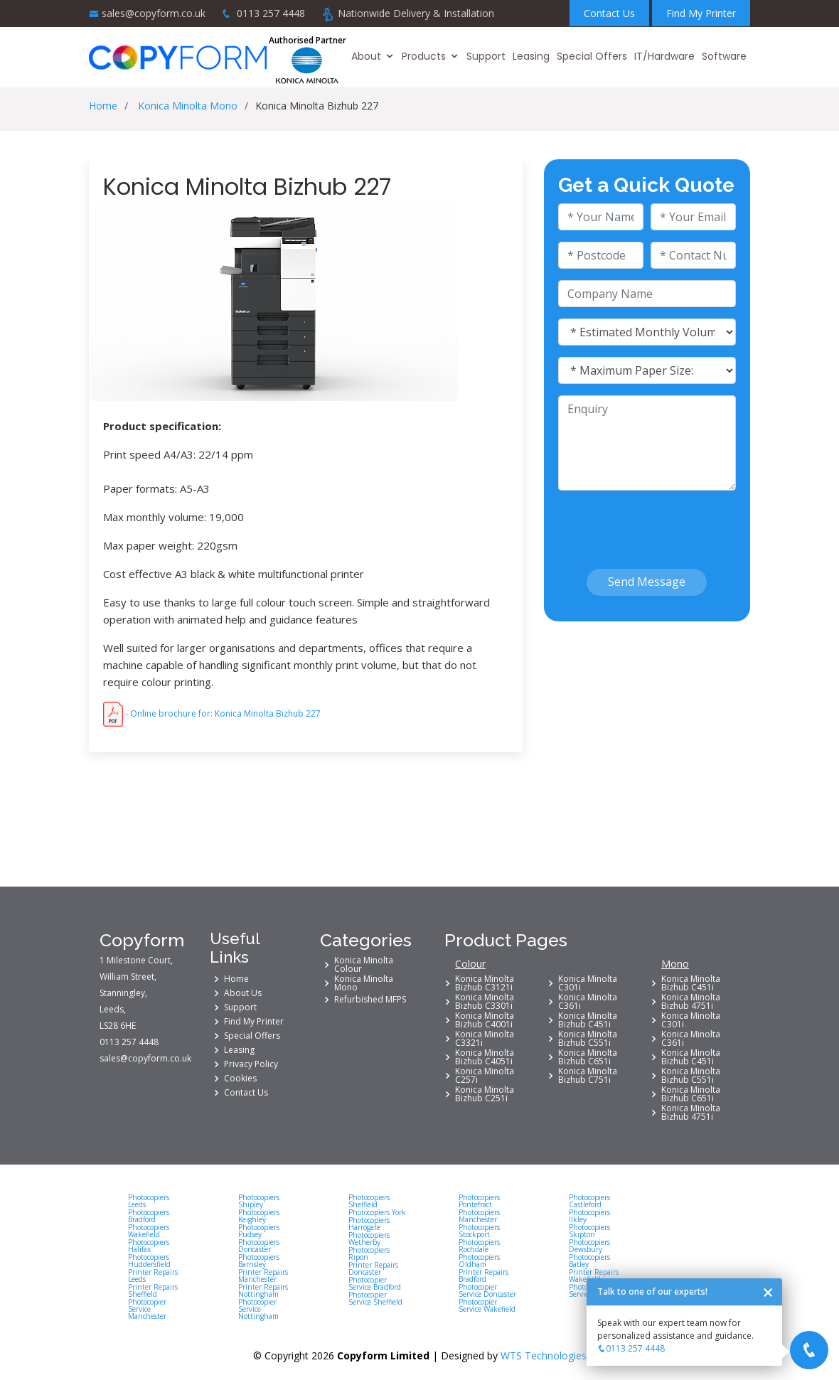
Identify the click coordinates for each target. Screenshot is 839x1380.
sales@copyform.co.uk (153, 13)
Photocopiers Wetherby (369, 1238)
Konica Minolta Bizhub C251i (484, 1094)
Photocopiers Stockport (479, 1230)
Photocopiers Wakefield (148, 1230)
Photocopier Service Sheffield (375, 1298)
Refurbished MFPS (370, 999)
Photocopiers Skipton (589, 1230)
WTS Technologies (544, 1355)
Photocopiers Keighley (258, 1215)
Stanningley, (123, 993)
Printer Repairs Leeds (153, 1275)
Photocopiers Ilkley (589, 1215)
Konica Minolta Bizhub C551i (587, 1038)
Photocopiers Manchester (479, 1215)
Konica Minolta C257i (484, 1075)
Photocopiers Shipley (258, 1200)
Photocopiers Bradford (148, 1215)
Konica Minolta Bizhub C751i (587, 1075)
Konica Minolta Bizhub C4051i (484, 1057)
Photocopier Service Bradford (374, 1283)
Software (724, 56)
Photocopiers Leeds (148, 1200)
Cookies (240, 1078)
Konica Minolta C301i (587, 983)
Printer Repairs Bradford (483, 1275)
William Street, (128, 977)
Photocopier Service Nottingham (258, 1309)
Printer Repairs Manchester (263, 1275)
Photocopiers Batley (589, 1260)
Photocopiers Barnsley (258, 1260)
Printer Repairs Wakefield (594, 1275)
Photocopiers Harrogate (369, 1223)
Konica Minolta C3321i (484, 1038)
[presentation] (641, 523)
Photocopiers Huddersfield (149, 1260)
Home (103, 105)
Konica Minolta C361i (587, 1001)
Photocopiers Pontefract (479, 1200)
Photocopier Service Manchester (147, 1309)
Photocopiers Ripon (369, 1253)
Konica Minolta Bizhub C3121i (484, 983)
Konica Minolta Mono (187, 105)
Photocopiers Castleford (589, 1200)
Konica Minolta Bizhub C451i (587, 1020)
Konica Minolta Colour (363, 964)
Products (424, 56)
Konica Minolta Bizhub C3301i (484, 1001)
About (366, 56)
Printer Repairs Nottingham (263, 1290)
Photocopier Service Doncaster (487, 1290)
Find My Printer (701, 13)
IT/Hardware (664, 56)
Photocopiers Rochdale (479, 1245)
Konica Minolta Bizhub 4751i (690, 1001)
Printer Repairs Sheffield (153, 1290)
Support (486, 56)
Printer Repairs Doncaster (373, 1268)
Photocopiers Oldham (479, 1260)
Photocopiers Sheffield (369, 1200)
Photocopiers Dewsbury (589, 1245)
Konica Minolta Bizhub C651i (587, 1057)
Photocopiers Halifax (148, 1245)
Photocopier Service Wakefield (487, 1305)
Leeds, (113, 1009)
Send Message (646, 581)
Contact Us (609, 13)
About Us (243, 993)
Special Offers (592, 56)
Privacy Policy (251, 1064)
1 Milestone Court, (136, 960)
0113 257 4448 (271, 13)
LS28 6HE (118, 1026)
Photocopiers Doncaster (258, 1245)
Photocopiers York (377, 1212)
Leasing (531, 56)
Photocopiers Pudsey (258, 1230)
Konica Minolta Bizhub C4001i (484, 1020)
